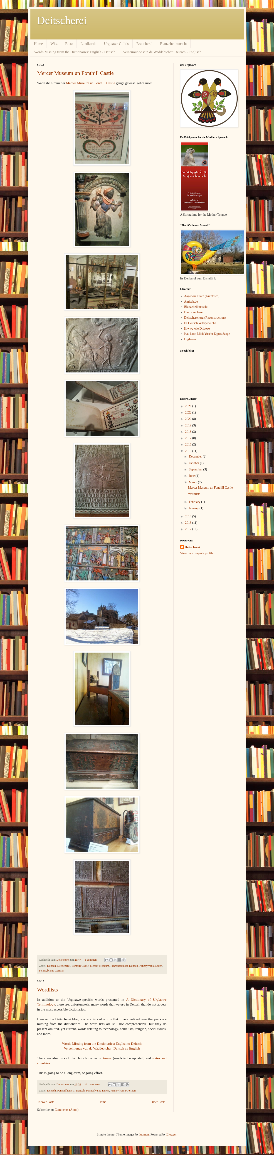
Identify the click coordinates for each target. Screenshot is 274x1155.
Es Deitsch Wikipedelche (200, 323)
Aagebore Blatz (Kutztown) (202, 296)
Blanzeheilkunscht (173, 44)
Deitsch (51, 965)
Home (38, 44)
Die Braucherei (193, 312)
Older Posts (158, 1102)
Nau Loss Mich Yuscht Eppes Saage (207, 333)
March (193, 482)
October (194, 463)
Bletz (69, 44)
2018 (188, 431)
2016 (188, 444)
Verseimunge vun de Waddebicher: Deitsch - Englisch (162, 52)
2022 (188, 412)
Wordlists (47, 990)
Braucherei (144, 44)
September (196, 469)
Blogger (171, 1134)
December (196, 456)
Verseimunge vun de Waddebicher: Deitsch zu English (102, 1048)
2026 (188, 406)
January (194, 508)
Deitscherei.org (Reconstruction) (205, 317)
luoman (144, 1134)
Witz (54, 44)
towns (107, 1058)
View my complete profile (197, 553)
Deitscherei (62, 20)
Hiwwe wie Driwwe (197, 328)
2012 (188, 529)
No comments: (93, 1084)
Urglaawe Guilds (116, 44)
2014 (188, 516)
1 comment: (92, 959)
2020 (188, 419)
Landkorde (88, 44)
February (195, 502)
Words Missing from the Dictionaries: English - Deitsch (74, 52)
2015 (188, 451)
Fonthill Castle (80, 965)
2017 (188, 438)
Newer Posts (46, 1102)
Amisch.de (191, 301)
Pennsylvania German (51, 970)
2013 (188, 522)
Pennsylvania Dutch (150, 965)
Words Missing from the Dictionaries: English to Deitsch (102, 1043)
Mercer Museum (99, 965)
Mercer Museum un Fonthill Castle (75, 73)
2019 (188, 425)
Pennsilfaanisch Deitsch (124, 965)
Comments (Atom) (67, 1109)
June (192, 475)
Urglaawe (190, 339)
